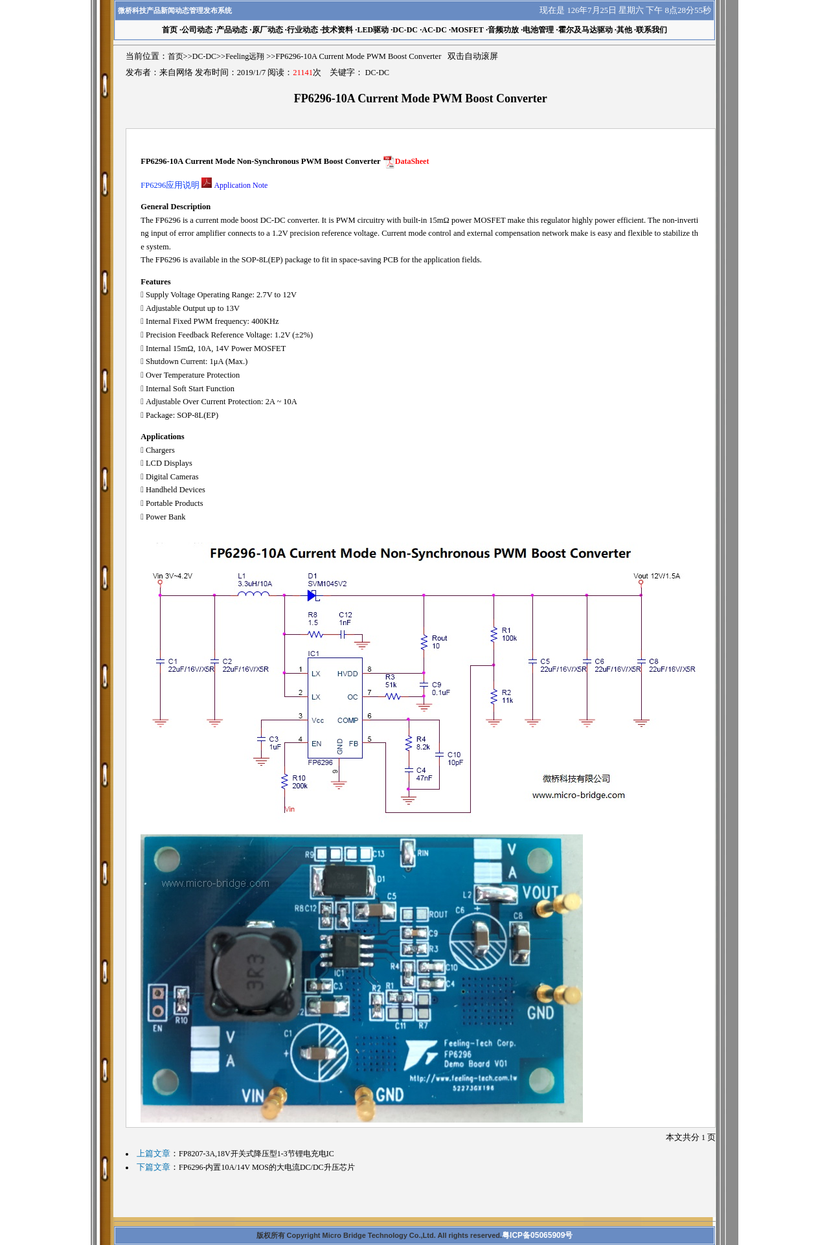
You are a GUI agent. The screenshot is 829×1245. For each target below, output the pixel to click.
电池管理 (538, 29)
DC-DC (405, 29)
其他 (624, 29)
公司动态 (196, 29)
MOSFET (467, 29)
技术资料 (337, 29)
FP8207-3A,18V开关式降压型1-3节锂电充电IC (256, 1153)
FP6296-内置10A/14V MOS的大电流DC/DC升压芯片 (266, 1167)
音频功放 (503, 29)
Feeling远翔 (244, 56)
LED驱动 (373, 29)
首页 (175, 56)
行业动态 (302, 29)
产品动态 (231, 29)
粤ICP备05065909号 (537, 1235)
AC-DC (434, 29)
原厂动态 (267, 29)
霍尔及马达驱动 (585, 29)
